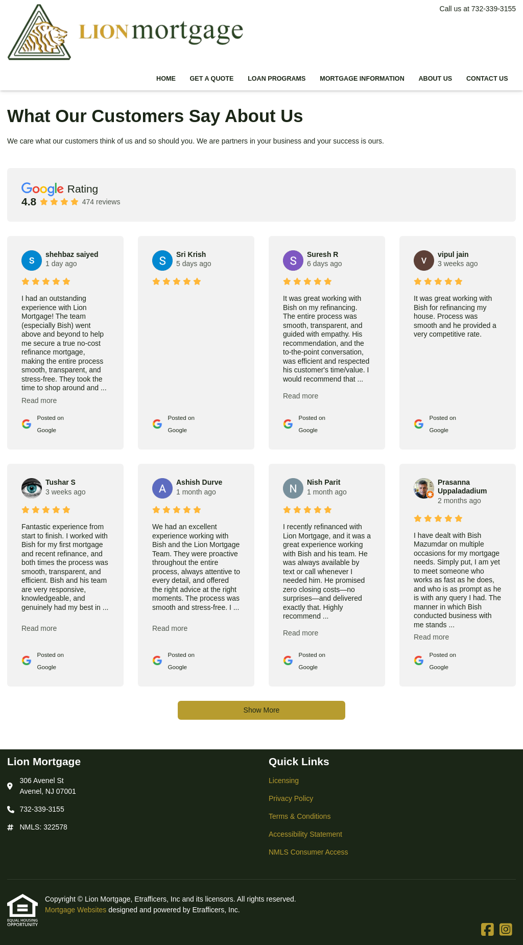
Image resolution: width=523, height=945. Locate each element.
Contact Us (487, 78)
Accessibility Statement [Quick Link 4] (305, 834)
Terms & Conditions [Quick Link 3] (299, 816)
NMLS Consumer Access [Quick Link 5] (308, 852)
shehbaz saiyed (72, 254)
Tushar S (60, 482)
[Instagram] (506, 930)
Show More (262, 710)
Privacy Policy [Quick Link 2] (291, 798)
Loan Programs (276, 78)
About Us (435, 78)
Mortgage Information (362, 78)
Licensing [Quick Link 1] (284, 780)
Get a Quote (212, 78)
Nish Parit (323, 482)
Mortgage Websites (76, 910)
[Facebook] (487, 930)
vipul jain (453, 254)
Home (166, 78)
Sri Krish (191, 254)
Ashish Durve (199, 482)
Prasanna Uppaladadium (462, 486)
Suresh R (322, 254)
